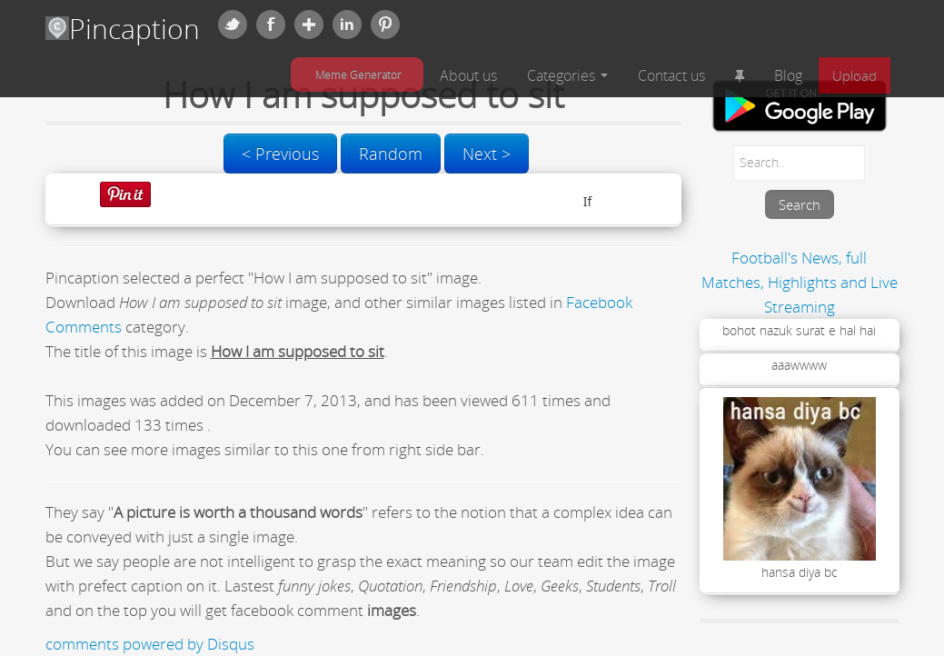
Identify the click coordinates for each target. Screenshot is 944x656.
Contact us (671, 75)
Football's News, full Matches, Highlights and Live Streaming (799, 282)
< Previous (280, 153)
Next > (486, 153)
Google (308, 24)
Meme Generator (358, 74)
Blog (788, 75)
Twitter (232, 24)
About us (468, 75)
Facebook (270, 24)
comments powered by (149, 643)
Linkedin (347, 24)
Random (390, 153)
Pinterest (385, 24)
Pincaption (122, 28)
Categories (567, 75)
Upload (854, 75)
